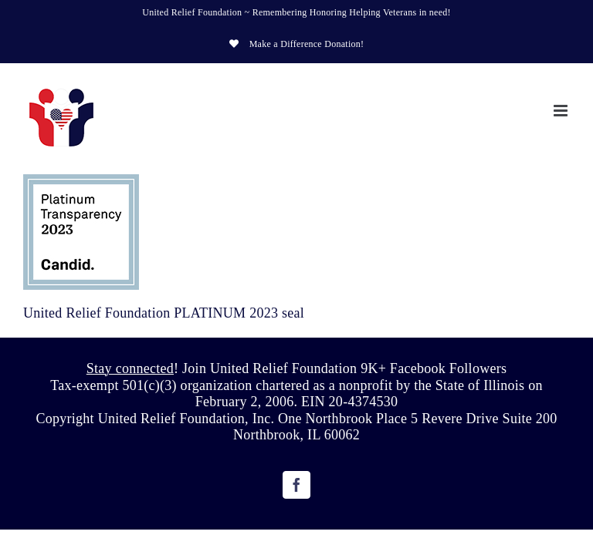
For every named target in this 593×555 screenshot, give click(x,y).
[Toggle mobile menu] (562, 111)
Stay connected (130, 368)
